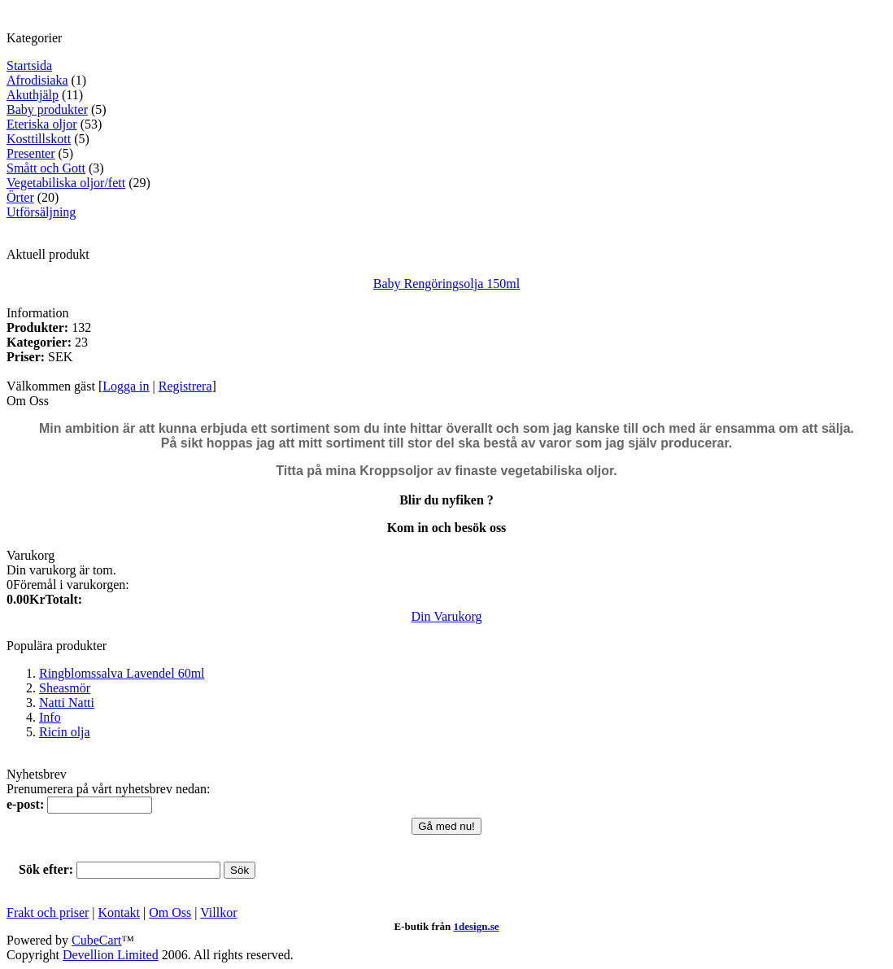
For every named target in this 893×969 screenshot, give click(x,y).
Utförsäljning (41, 212)
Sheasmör (64, 688)
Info (50, 717)
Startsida (29, 65)
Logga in (125, 386)
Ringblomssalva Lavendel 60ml (122, 673)
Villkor (218, 912)
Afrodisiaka (37, 80)
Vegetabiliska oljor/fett (66, 183)
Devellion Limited (111, 955)
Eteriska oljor (42, 124)
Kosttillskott (39, 139)
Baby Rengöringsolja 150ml (446, 283)
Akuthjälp (33, 95)
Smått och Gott (46, 168)
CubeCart (96, 940)
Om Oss (170, 912)
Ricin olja (64, 732)
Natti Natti (66, 702)
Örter (20, 197)
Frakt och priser (48, 912)
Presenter (31, 153)
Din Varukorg (447, 616)
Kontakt (119, 912)
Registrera (185, 386)
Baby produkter (47, 109)
